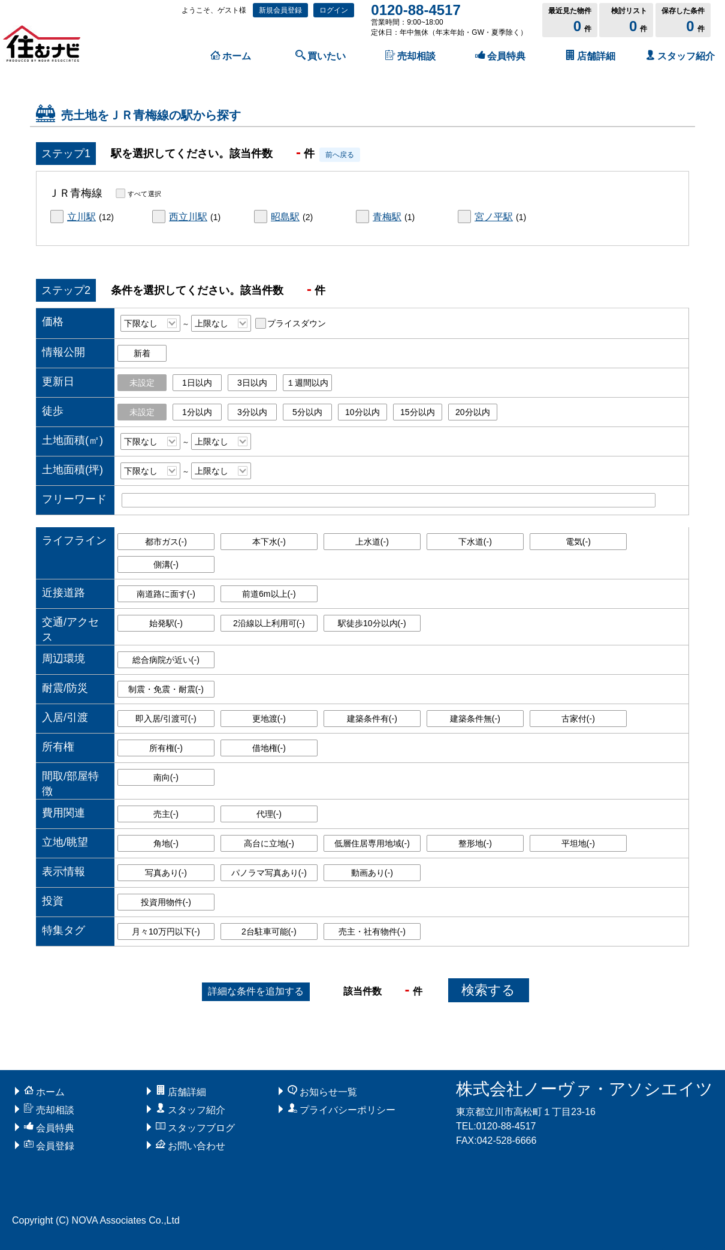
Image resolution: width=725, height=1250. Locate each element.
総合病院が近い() (166, 660)
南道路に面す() (166, 594)
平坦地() (578, 843)
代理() (269, 814)
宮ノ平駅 (494, 217)
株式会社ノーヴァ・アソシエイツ (584, 1089)
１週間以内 (307, 382)
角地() (166, 843)
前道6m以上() (268, 594)
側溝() (166, 564)
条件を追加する (256, 991)
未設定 (142, 382)
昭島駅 (285, 217)
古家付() (578, 718)
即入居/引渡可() (166, 718)
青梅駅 (387, 217)
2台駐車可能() (269, 931)
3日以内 (252, 382)
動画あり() (372, 873)
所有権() (166, 748)
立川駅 (81, 217)
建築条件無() (475, 718)
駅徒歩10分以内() (372, 623)
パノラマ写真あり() (269, 873)
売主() (166, 814)
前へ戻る (339, 155)
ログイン (333, 10)
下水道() (475, 541)
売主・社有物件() (372, 931)
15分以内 (417, 412)
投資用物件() (166, 902)
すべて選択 (144, 193)
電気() (578, 541)
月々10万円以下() (166, 931)
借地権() (269, 748)
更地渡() (269, 718)
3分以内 (252, 412)
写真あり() (166, 873)
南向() (166, 777)
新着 (142, 353)
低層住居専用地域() (372, 843)
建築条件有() (372, 718)
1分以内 (197, 412)
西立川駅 (188, 217)
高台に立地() (269, 843)
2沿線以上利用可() (269, 623)
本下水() (269, 541)
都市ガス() (166, 541)
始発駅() (166, 623)
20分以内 (472, 412)
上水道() (372, 541)
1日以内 (197, 382)
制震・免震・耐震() (166, 689)
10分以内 (362, 412)
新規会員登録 (280, 10)
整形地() (475, 843)
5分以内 (307, 412)
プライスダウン (296, 323)
